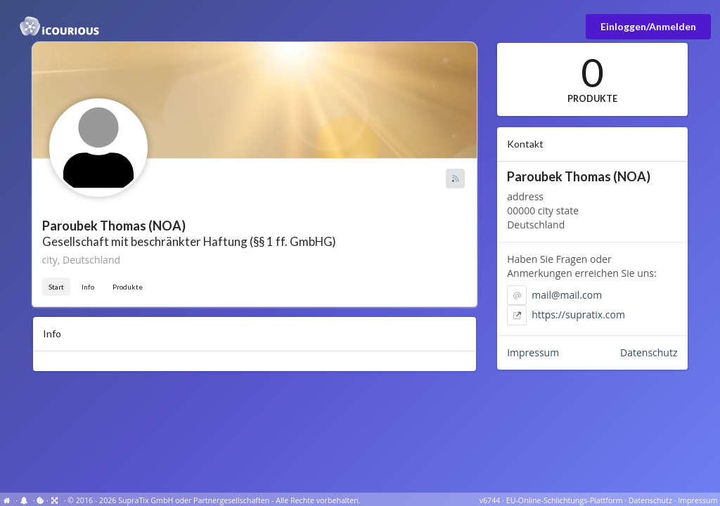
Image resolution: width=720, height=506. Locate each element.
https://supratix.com (578, 314)
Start (56, 287)
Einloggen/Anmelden (648, 26)
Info (88, 287)
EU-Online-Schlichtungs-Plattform (564, 500)
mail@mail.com (567, 294)
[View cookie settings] (40, 500)
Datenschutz (648, 352)
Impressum (533, 352)
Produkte (127, 287)
